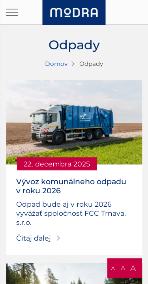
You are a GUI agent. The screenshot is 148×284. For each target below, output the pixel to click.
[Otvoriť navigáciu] (12, 12)
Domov (56, 63)
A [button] (113, 268)
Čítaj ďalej (33, 238)
